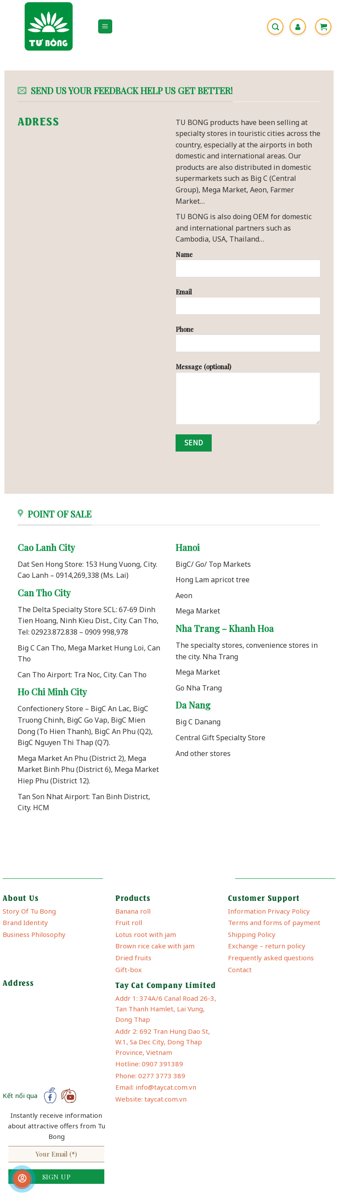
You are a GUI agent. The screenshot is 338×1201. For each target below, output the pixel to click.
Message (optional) (248, 397)
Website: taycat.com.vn (151, 1098)
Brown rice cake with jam (155, 945)
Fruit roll (128, 922)
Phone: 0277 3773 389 (150, 1075)
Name (248, 267)
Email (248, 304)
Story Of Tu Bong (29, 911)
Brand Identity (25, 922)
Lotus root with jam (145, 934)
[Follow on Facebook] (50, 1095)
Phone (248, 342)
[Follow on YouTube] (68, 1095)
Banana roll (133, 911)
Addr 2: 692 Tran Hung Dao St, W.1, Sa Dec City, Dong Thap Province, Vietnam (162, 1042)
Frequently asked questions (271, 957)
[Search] (275, 26)
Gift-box (128, 969)
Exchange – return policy (266, 945)
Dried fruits (133, 957)
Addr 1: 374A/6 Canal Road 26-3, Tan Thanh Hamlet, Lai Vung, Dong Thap (165, 1009)
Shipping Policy (252, 934)
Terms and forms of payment (274, 922)
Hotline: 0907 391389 (149, 1063)
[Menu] (105, 26)
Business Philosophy (34, 934)
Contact (240, 969)
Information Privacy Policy (269, 911)
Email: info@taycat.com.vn (155, 1087)
